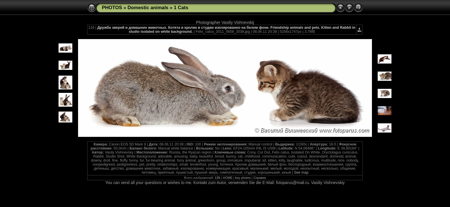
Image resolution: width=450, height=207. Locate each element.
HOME (227, 177)
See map (301, 172)
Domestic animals (147, 7)
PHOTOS (112, 7)
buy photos (243, 177)
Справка (259, 177)
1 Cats (181, 7)
